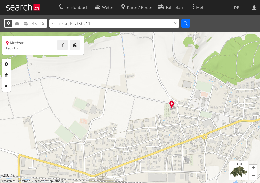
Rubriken (6, 64)
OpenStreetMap (42, 181)
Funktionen (6, 86)
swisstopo (23, 181)
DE (236, 7)
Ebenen (6, 75)
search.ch (10, 181)
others (58, 181)
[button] (253, 168)
